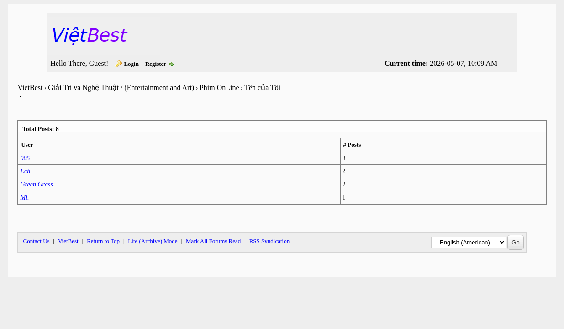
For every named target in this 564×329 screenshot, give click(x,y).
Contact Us (36, 241)
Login (131, 63)
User (27, 144)
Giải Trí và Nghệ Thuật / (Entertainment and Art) (121, 87)
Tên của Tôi (262, 87)
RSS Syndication (269, 241)
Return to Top (103, 241)
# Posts (352, 144)
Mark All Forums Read (213, 241)
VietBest (29, 87)
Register (155, 63)
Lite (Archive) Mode (152, 241)
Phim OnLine (219, 87)
